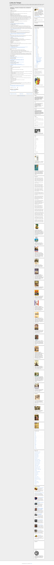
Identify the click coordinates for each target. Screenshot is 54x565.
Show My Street (36, 481)
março (37, 48)
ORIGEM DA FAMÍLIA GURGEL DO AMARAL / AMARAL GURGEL (40, 509)
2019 (36, 41)
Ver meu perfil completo (37, 16)
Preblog (35, 480)
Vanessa (36, 448)
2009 (36, 31)
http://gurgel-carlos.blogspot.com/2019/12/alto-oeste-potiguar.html (17, 64)
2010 (36, 32)
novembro (37, 56)
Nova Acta (36, 475)
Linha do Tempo (15, 3)
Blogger (31, 563)
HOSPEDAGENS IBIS (38, 58)
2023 (36, 45)
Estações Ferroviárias (37, 459)
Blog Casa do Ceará (37, 453)
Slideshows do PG (37, 482)
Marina (35, 438)
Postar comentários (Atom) (22, 95)
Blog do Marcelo (36, 454)
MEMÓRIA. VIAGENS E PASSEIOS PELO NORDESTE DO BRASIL (39, 61)
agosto (37, 53)
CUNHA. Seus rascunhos (39, 57)
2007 (36, 29)
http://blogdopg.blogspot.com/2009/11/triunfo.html (15, 29)
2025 (36, 66)
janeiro (37, 46)
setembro (37, 54)
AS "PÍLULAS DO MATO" (41, 487)
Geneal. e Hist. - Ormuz (37, 466)
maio (36, 50)
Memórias (36, 470)
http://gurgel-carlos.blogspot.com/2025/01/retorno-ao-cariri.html (17, 36)
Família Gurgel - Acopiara (38, 460)
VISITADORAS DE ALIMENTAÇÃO (40, 514)
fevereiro (37, 47)
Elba (35, 434)
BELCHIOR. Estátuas (38, 59)
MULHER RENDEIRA (40, 519)
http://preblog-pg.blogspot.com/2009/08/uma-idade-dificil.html (16, 57)
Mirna (35, 443)
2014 (36, 36)
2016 (36, 38)
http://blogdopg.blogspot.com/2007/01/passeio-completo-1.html (17, 59)
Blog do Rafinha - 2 (37, 455)
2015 (36, 37)
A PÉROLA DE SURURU (41, 497)
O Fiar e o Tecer (36, 476)
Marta (35, 439)
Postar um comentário (13, 90)
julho (36, 52)
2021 (36, 43)
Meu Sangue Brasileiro (37, 471)
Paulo (35, 445)
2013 (36, 35)
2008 (36, 30)
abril (36, 49)
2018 (36, 40)
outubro (37, 55)
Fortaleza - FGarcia (37, 464)
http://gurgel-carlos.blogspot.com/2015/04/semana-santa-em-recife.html (18, 33)
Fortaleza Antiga (36, 465)
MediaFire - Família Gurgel (38, 469)
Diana (35, 433)
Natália (35, 444)
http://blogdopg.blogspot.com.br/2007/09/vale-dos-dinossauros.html (17, 47)
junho (36, 51)
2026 (36, 67)
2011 (36, 33)
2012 (36, 34)
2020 (36, 42)
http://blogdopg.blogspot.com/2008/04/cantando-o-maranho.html (17, 85)
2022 (36, 44)
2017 (36, 39)
